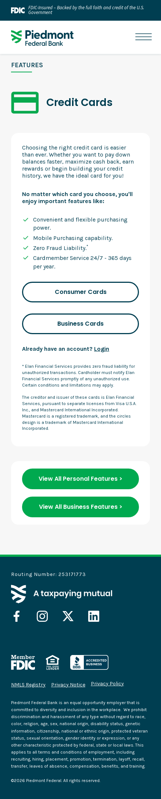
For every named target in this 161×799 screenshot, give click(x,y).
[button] (143, 37)
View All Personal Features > (80, 478)
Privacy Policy (107, 684)
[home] (40, 38)
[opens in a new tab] (16, 616)
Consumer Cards (81, 292)
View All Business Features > (80, 507)
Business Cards (80, 323)
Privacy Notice (68, 685)
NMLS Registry (28, 685)
